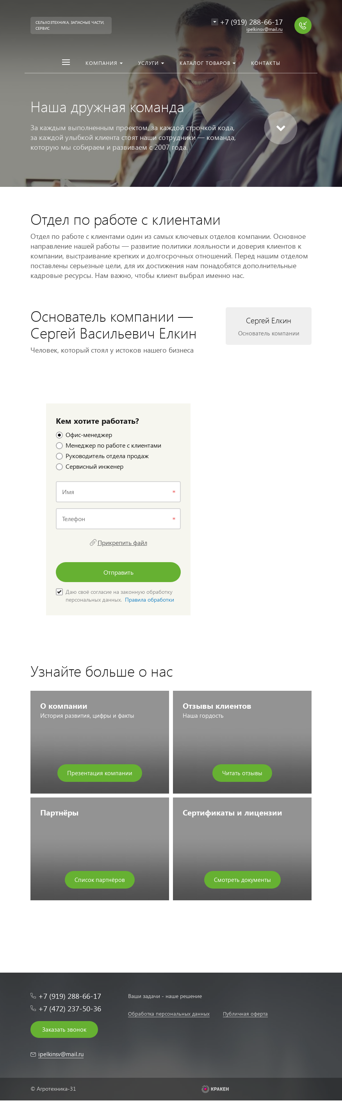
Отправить (118, 572)
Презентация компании (99, 773)
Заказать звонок (64, 1029)
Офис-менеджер (84, 434)
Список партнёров (100, 879)
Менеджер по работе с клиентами (108, 445)
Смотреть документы (242, 879)
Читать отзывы (242, 773)
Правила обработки (149, 599)
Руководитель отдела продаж (102, 455)
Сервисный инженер (89, 466)
